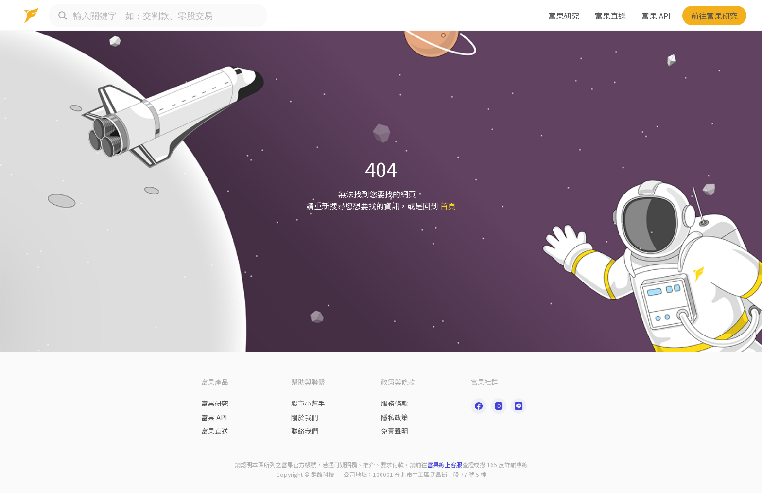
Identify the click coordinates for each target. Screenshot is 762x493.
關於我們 (304, 417)
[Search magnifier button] (63, 15)
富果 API (656, 15)
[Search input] (167, 15)
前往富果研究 (714, 15)
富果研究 (563, 15)
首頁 (448, 205)
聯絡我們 (304, 431)
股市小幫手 (308, 403)
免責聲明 (394, 431)
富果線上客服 (444, 464)
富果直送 (610, 15)
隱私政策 (394, 417)
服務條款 (394, 403)
